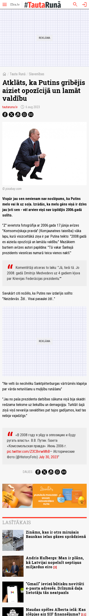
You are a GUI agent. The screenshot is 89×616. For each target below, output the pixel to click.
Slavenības (36, 74)
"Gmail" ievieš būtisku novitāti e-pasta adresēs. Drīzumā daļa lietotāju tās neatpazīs (55, 588)
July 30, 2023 (48, 457)
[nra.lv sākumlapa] (15, 4)
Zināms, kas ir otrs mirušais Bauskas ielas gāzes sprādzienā (56, 534)
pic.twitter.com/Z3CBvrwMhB (28, 451)
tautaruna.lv (10, 107)
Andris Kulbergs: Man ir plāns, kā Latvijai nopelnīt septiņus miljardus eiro (55, 562)
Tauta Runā (18, 74)
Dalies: (28, 472)
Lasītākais (16, 522)
